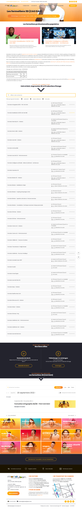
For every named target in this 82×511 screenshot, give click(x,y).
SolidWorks (72, 61)
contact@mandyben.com (13, 1)
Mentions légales (65, 509)
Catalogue (58, 365)
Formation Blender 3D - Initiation (14, 177)
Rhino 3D (8, 63)
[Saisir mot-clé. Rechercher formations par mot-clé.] (30, 387)
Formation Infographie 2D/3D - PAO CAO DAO (17, 104)
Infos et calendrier (58, 5)
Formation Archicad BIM (12, 148)
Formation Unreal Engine (12, 273)
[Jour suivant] (8, 392)
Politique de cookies (44, 509)
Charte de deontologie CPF (55, 509)
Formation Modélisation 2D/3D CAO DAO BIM (22, 42)
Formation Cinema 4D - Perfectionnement (17, 233)
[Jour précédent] (6, 392)
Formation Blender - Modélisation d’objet (16, 185)
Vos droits (34, 5)
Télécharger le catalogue (33, 16)
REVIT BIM (63, 61)
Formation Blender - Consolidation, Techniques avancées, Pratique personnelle (25, 205)
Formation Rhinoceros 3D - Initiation (15, 300)
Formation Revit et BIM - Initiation (14, 131)
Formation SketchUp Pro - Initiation (15, 121)
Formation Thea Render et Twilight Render (16, 246)
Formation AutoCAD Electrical (14, 333)
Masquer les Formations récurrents (69, 392)
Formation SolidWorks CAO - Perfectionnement (18, 320)
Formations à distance (45, 5)
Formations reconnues (16, 472)
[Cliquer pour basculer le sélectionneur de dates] (26, 392)
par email (70, 79)
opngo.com (39, 498)
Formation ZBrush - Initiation (13, 306)
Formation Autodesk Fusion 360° (14, 260)
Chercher (58, 387)
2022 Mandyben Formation (14, 509)
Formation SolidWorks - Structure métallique (17, 253)
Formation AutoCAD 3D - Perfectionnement (17, 155)
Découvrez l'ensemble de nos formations (41, 462)
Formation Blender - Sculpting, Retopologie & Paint (18, 191)
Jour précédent (11, 415)
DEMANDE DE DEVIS (23, 365)
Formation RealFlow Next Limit (14, 293)
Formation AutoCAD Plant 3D (13, 280)
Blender (58, 61)
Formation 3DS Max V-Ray (13, 313)
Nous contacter (13, 496)
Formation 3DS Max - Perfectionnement (16, 218)
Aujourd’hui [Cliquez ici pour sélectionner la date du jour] (13, 392)
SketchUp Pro (54, 61)
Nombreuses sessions (67, 472)
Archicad (67, 61)
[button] (78, 252)
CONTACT (73, 5)
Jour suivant (72, 415)
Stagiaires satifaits (32, 472)
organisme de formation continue (29, 54)
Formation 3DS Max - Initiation (14, 211)
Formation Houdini (11, 266)
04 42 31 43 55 (24, 1)
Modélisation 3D (38, 59)
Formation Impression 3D (13, 170)
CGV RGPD (72, 509)
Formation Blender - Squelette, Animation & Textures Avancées (21, 198)
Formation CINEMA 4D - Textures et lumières (17, 240)
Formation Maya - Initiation (13, 286)
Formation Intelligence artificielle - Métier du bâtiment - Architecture (57, 42)
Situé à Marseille (49, 472)
